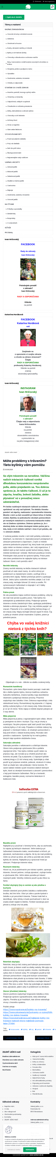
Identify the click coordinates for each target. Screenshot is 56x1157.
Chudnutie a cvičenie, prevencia (19, 106)
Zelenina (10, 39)
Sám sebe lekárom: (14, 129)
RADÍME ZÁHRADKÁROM (14, 29)
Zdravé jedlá (12, 167)
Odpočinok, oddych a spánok (18, 102)
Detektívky (11, 214)
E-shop (13, 17)
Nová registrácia (49, 1)
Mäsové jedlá (12, 172)
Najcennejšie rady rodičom (17, 157)
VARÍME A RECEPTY (12, 162)
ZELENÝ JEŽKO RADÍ (11, 452)
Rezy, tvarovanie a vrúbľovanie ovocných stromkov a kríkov (27, 63)
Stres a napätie (13, 125)
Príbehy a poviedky (14, 209)
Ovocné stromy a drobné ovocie (19, 34)
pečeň (39, 1029)
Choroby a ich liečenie (16, 116)
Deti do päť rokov (14, 148)
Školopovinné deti (14, 153)
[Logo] (28, 6)
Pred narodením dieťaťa (16, 139)
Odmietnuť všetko (13, 1150)
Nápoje (10, 190)
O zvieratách (12, 223)
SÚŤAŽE (8, 227)
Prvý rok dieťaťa (13, 144)
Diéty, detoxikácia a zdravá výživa (20, 111)
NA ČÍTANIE (9, 204)
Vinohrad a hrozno (14, 43)
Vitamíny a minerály (15, 97)
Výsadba (10, 74)
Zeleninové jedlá (13, 176)
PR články (9, 232)
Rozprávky (11, 218)
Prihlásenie (38, 1)
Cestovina (11, 186)
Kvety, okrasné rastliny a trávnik (19, 48)
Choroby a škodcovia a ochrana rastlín (22, 57)
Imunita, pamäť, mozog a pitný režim (21, 92)
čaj (32, 1029)
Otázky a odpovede (14, 83)
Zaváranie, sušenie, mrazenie (18, 78)
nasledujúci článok (43, 1038)
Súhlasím (30, 1149)
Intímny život (12, 120)
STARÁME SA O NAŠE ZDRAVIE (16, 87)
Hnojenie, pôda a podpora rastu (19, 69)
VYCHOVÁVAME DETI (13, 134)
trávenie (48, 1029)
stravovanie (15, 1029)
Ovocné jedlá (12, 199)
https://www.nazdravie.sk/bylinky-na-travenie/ (25, 1009)
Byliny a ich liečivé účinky (16, 53)
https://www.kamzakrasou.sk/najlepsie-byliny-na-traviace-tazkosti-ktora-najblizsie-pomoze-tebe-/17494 (26, 1021)
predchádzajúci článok (14, 1038)
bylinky (25, 1029)
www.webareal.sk (36, 1155)
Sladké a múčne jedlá (15, 181)
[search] (52, 7)
